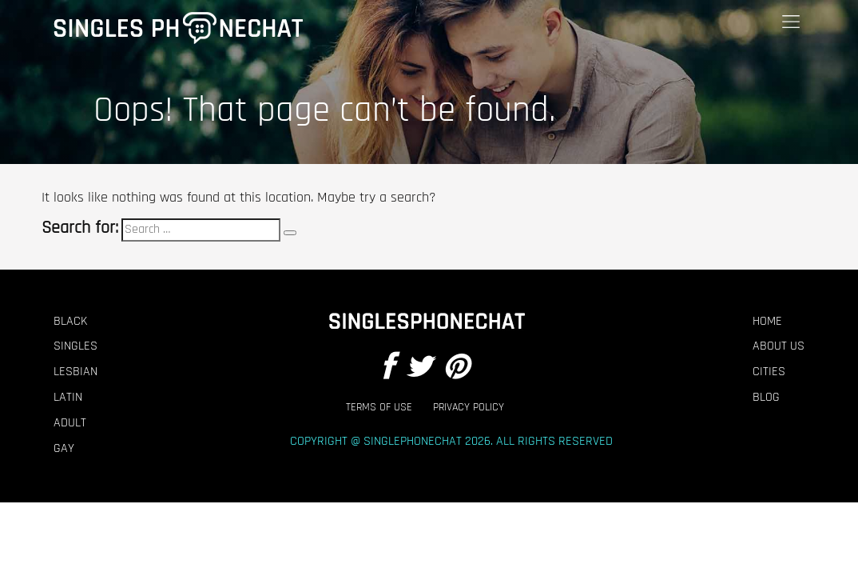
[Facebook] (387, 368)
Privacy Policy (468, 408)
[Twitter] (418, 368)
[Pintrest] (456, 368)
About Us (778, 346)
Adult (70, 423)
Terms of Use (379, 408)
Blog (766, 397)
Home (767, 321)
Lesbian (75, 372)
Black (70, 321)
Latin (68, 397)
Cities (769, 372)
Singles (75, 346)
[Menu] (790, 22)
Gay (64, 448)
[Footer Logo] (425, 321)
